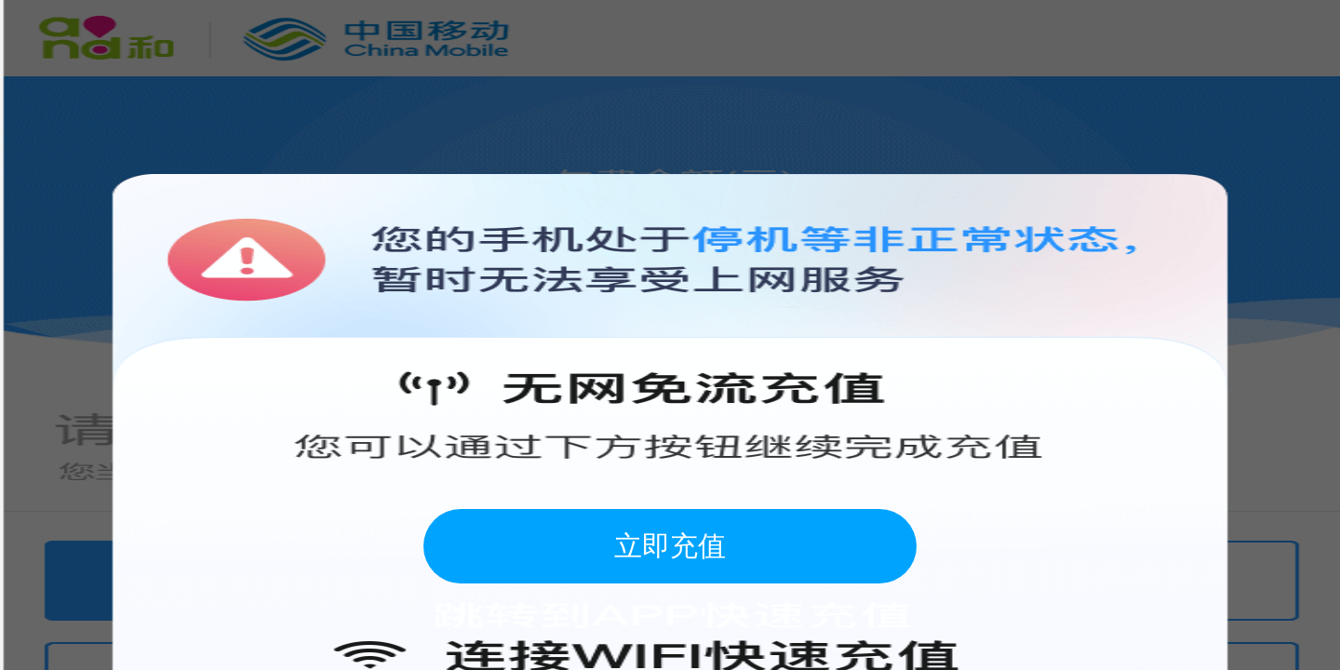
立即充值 (670, 545)
